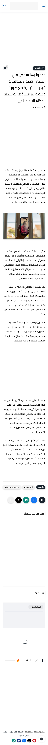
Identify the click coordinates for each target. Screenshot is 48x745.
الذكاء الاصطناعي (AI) (12, 487)
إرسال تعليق (36, 607)
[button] (34, 500)
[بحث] (4, 6)
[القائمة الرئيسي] (43, 6)
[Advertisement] (24, 40)
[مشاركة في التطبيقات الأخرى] (11, 500)
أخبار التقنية (39, 68)
